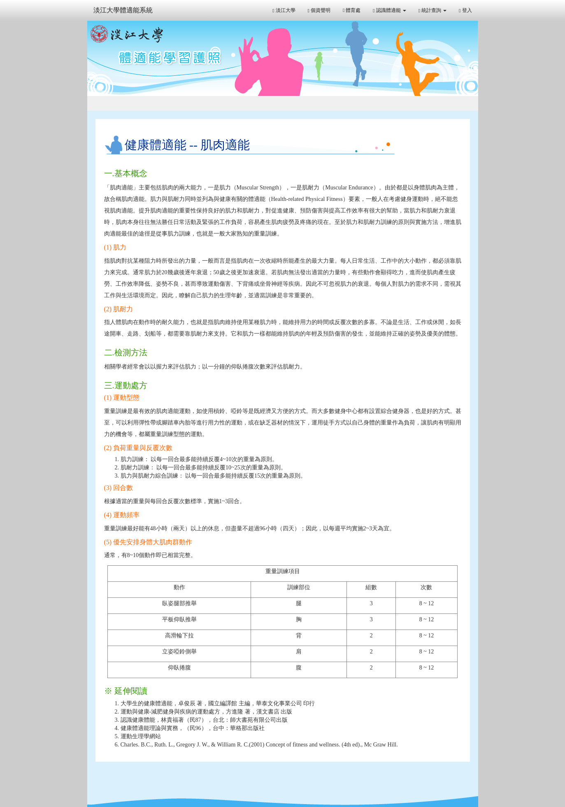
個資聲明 (319, 10)
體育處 (351, 10)
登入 (465, 10)
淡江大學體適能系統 (123, 10)
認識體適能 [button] (389, 10)
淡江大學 (283, 10)
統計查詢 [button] (432, 10)
